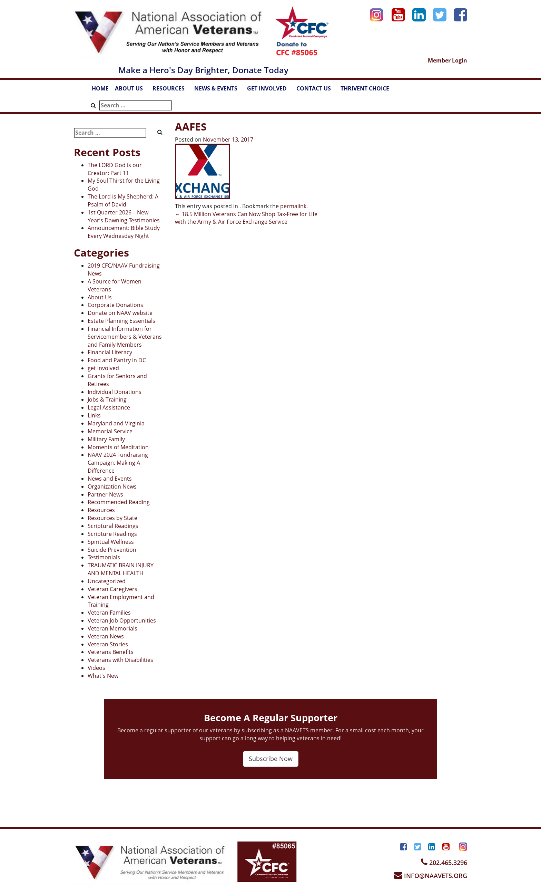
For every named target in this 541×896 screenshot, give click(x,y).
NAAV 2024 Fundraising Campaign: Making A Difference (118, 462)
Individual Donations (114, 392)
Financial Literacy (110, 352)
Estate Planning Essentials (121, 321)
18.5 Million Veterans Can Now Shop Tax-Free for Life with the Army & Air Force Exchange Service (246, 218)
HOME (100, 88)
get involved (103, 368)
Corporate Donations (115, 305)
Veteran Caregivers (112, 589)
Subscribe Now (271, 758)
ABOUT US (132, 90)
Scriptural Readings (113, 526)
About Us (100, 297)
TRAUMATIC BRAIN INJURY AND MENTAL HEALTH (121, 569)
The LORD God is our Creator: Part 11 (115, 169)
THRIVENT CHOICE (365, 88)
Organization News (112, 486)
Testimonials (104, 557)
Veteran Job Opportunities (122, 620)
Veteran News (106, 636)
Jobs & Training (107, 399)
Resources (101, 510)
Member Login (447, 60)
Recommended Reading (119, 502)
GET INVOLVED (270, 90)
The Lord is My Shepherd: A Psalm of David (123, 200)
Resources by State (112, 518)
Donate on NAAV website (120, 313)
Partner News (105, 494)
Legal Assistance (109, 407)
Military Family (106, 439)
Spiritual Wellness (111, 542)
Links (94, 415)
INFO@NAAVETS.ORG (430, 875)
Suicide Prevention (112, 549)
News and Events (110, 478)
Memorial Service (110, 431)
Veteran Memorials (112, 628)
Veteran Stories (108, 644)
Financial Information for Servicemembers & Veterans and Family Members (125, 336)
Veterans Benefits (111, 652)
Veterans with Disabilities (120, 660)
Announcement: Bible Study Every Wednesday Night (124, 232)
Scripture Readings (112, 534)
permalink (293, 206)
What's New (103, 676)
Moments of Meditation (118, 447)
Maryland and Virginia (116, 423)
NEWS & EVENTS (219, 90)
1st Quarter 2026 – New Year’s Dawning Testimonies (124, 216)
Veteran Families (109, 612)
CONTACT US (316, 90)
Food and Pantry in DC (117, 360)
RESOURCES (172, 90)
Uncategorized (107, 581)
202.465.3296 (444, 862)
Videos (96, 668)
